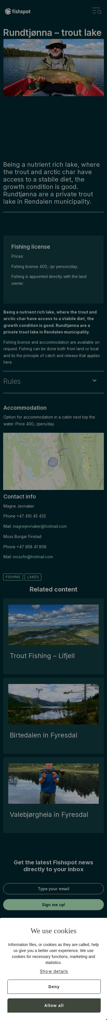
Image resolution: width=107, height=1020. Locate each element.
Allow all (54, 1005)
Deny (54, 986)
